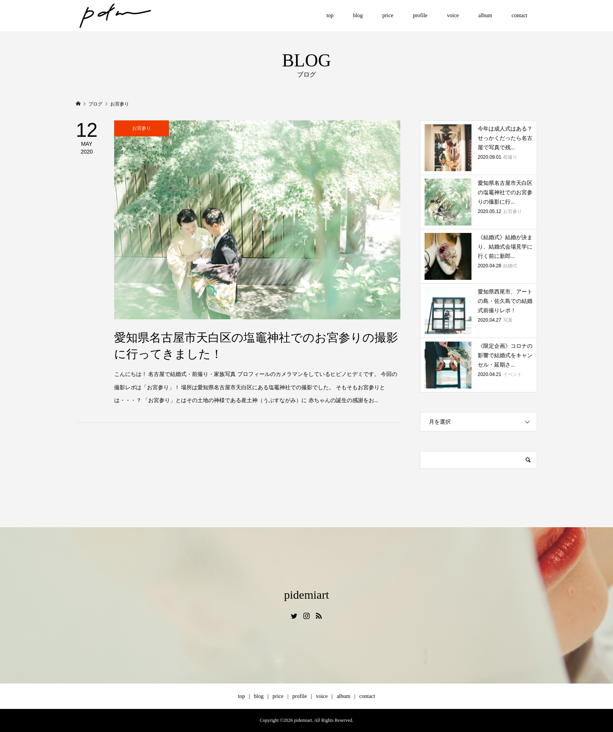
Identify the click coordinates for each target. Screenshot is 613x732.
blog (358, 15)
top (329, 15)
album (485, 15)
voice (453, 15)
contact (519, 15)
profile (420, 15)
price (387, 15)
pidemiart (306, 594)
